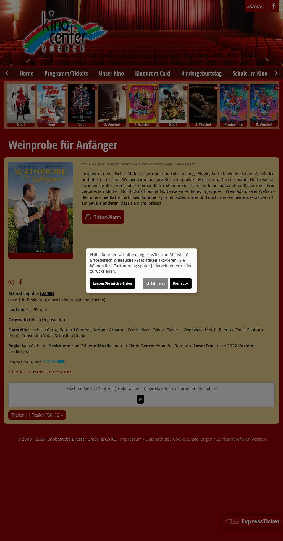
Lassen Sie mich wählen (112, 283)
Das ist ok (180, 283)
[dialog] (141, 270)
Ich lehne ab (155, 283)
